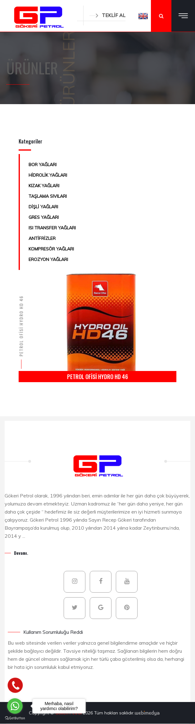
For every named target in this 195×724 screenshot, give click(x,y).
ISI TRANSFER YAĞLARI (52, 228)
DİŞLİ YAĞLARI (43, 207)
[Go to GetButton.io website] (15, 718)
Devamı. (21, 553)
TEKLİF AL (107, 15)
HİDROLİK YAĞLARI (48, 175)
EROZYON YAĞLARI (48, 259)
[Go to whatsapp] (15, 706)
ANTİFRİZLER (42, 238)
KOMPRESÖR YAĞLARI (51, 249)
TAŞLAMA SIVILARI (48, 196)
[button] (143, 16)
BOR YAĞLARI (43, 164)
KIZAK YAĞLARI (44, 185)
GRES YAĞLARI (44, 217)
